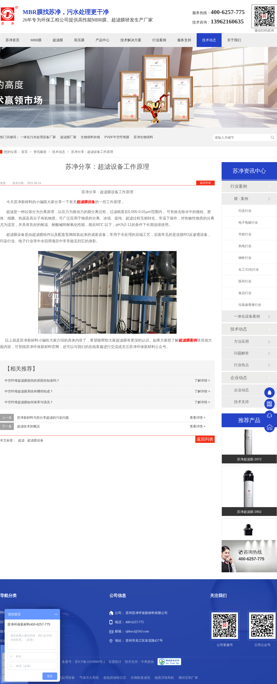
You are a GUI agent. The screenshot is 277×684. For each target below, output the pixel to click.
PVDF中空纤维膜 (117, 137)
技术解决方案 (130, 40)
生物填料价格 (90, 137)
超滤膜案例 (188, 340)
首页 (25, 152)
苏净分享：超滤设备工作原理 (92, 152)
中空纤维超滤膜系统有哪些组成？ (29, 391)
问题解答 (241, 353)
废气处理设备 (65, 677)
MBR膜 (36, 40)
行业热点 (241, 365)
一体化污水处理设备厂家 (38, 137)
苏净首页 (12, 40)
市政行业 (244, 234)
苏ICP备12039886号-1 (90, 662)
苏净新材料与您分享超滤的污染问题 (43, 417)
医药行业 (244, 281)
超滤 (21, 440)
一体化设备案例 (247, 316)
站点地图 (53, 641)
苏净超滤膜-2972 (249, 460)
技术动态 (209, 40)
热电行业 (244, 246)
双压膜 (79, 40)
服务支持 (184, 40)
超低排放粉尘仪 (114, 677)
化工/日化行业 (248, 269)
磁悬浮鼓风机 (164, 677)
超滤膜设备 (86, 202)
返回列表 (205, 182)
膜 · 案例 (241, 199)
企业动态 (238, 377)
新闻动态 (53, 631)
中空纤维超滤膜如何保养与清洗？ (29, 402)
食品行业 (244, 293)
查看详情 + (197, 417)
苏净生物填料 (143, 137)
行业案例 (159, 40)
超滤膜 (58, 40)
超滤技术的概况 (28, 426)
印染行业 (244, 211)
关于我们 (234, 40)
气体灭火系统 (89, 677)
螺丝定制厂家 (188, 677)
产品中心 (102, 40)
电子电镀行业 (248, 222)
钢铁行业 (244, 258)
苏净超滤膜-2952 (249, 512)
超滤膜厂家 (68, 137)
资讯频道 (40, 152)
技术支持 (241, 402)
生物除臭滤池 (140, 677)
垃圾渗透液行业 (249, 305)
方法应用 (241, 341)
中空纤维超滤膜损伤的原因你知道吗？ (32, 380)
